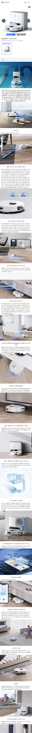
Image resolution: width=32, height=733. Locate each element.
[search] (25, 2)
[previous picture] (3, 21)
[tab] (3, 60)
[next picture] (28, 21)
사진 (11, 34)
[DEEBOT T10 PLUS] (6, 48)
